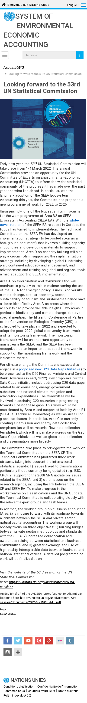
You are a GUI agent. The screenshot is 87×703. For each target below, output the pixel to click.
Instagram (7, 652)
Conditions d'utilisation (18, 686)
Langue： (73, 5)
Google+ (49, 640)
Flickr (60, 640)
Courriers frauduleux (41, 690)
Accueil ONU (13, 68)
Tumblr (70, 640)
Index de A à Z (21, 695)
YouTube (28, 640)
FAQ (6, 695)
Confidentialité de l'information (57, 686)
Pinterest (39, 640)
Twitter (18, 640)
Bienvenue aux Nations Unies (28, 4)
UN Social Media (18, 652)
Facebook (7, 640)
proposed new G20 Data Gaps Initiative (49, 369)
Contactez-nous (14, 690)
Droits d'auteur (68, 690)
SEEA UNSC (8, 613)
